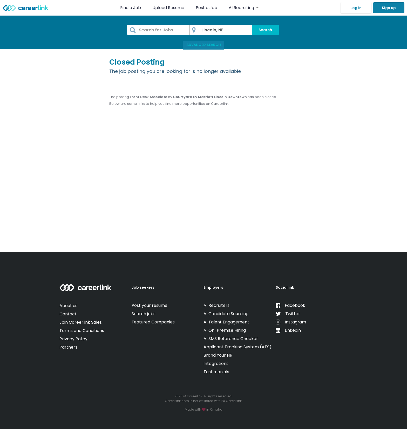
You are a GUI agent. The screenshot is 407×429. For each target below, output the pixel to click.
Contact (68, 314)
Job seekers (143, 287)
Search (265, 29)
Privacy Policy (73, 339)
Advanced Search (203, 44)
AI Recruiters (216, 305)
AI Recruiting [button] (244, 8)
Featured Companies (153, 322)
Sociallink (285, 287)
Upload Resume (168, 8)
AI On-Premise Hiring (225, 330)
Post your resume (149, 305)
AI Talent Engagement (226, 322)
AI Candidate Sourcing (226, 314)
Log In (356, 7)
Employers (213, 287)
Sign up (389, 7)
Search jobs (143, 314)
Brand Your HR (218, 355)
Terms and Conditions (81, 331)
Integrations (216, 363)
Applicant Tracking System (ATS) (238, 347)
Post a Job (207, 8)
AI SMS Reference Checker (231, 339)
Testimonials (216, 372)
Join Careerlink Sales (80, 322)
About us (68, 306)
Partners (68, 347)
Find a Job (131, 8)
